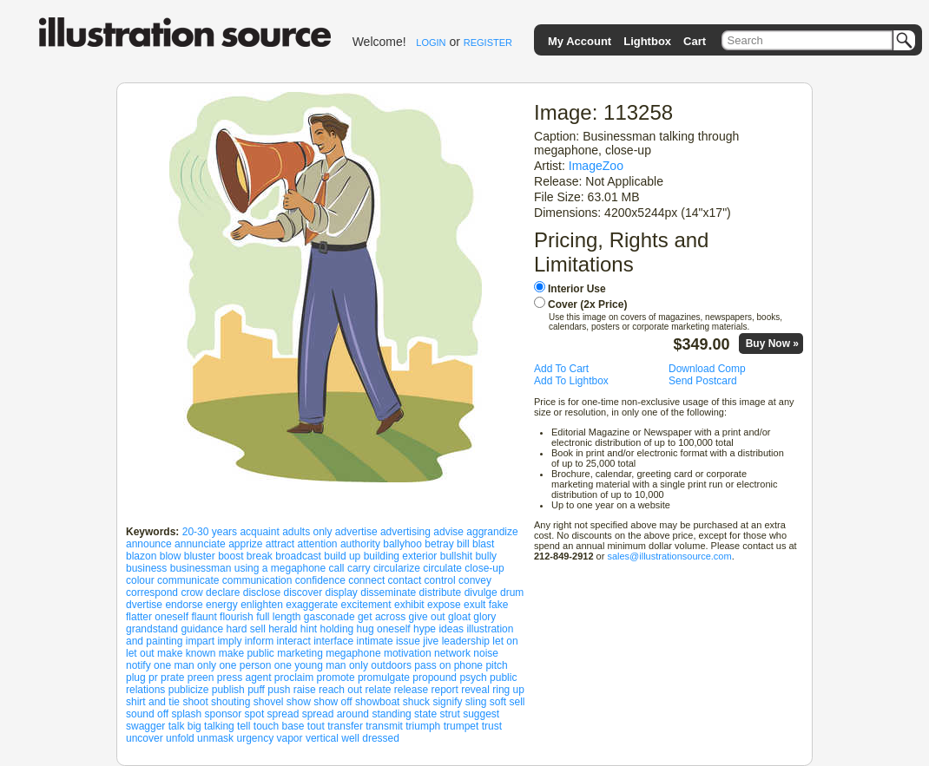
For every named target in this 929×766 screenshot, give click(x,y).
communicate (188, 580)
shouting (230, 702)
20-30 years (209, 532)
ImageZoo (596, 166)
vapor (290, 738)
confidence (320, 580)
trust (492, 726)
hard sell (245, 629)
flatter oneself (157, 617)
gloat (459, 617)
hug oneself (384, 629)
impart (200, 641)
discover (302, 592)
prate (172, 677)
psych (472, 677)
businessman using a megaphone (248, 568)
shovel (269, 702)
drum (512, 592)
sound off (147, 714)
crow (191, 592)
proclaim (293, 677)
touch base (279, 726)
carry (359, 568)
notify (138, 665)
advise (448, 532)
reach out (340, 690)
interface (333, 641)
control (440, 580)
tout (316, 726)
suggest (481, 714)
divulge (480, 592)
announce (149, 544)
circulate (442, 568)
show (299, 702)
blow (170, 556)
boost (230, 556)
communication (257, 580)
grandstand (152, 629)
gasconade (329, 617)
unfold (180, 738)
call (337, 568)
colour (140, 580)
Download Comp (707, 369)
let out (140, 653)
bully (486, 556)
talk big (184, 726)
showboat (377, 702)
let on (504, 641)
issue (408, 641)
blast (483, 544)
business (146, 568)
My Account (579, 41)
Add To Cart (561, 369)
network (452, 653)
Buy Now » (772, 343)
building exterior (401, 556)
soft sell (507, 702)
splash (187, 714)
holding (337, 629)
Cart (694, 41)
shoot (195, 702)
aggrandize (491, 532)
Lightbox (647, 41)
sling (476, 702)
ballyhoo (402, 544)
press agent (244, 677)
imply (229, 641)
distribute (440, 592)
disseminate (388, 592)
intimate (375, 641)
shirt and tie (153, 702)
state (425, 714)
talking (219, 726)
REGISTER (488, 42)
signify (447, 702)
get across (381, 617)
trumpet (461, 726)
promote (336, 677)
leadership (466, 641)
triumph (422, 726)
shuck (416, 702)
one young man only (321, 665)
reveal (475, 690)
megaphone (353, 653)
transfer (345, 726)
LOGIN (430, 42)
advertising (405, 532)
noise (485, 653)
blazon (141, 556)
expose (444, 605)
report (444, 690)
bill (463, 544)
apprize (245, 544)
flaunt (203, 617)
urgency (254, 738)
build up (342, 556)
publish (228, 690)
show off (332, 702)
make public (246, 653)
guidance (202, 629)
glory (484, 617)
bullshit (456, 556)
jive (430, 641)
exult (474, 605)
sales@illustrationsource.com (669, 556)
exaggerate (312, 605)
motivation (408, 653)
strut (449, 714)
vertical (322, 738)
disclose (261, 592)
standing (391, 714)
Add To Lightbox (571, 381)
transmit (384, 726)
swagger (145, 726)
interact (293, 641)
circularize (396, 568)
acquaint (259, 532)
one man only (185, 665)
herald (282, 629)
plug (136, 677)
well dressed (370, 738)
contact (405, 580)
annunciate (200, 544)
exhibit (409, 605)
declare (223, 592)
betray (439, 544)
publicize (188, 690)
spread (283, 714)
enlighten (261, 605)
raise (304, 690)
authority (360, 544)
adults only (307, 532)
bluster (199, 556)
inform (259, 641)
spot (255, 714)
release (411, 690)
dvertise (144, 605)
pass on (432, 665)
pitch (496, 665)
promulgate (384, 677)
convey (474, 580)
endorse (183, 605)
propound (434, 677)
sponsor (223, 714)
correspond (152, 592)
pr (153, 677)
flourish (237, 617)
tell (243, 726)
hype (424, 629)
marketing (300, 653)
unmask (215, 738)
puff (256, 690)
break (260, 556)
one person (245, 665)
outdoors (391, 665)
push (278, 690)
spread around (335, 714)
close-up (484, 568)
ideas (451, 629)
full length (278, 617)
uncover (144, 738)
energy (222, 605)
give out (427, 617)
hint (308, 629)
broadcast (298, 556)
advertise (356, 532)
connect (366, 580)
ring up (508, 690)
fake (499, 605)
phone (468, 665)
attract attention (302, 544)
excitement (366, 605)
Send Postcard (703, 381)
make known (186, 653)
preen (201, 677)
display (342, 592)
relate (378, 690)
